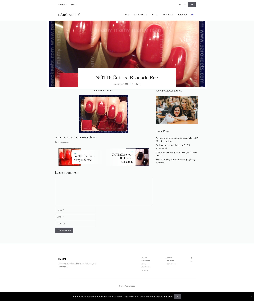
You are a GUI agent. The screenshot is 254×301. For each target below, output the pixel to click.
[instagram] (180, 4)
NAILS (144, 264)
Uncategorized (63, 142)
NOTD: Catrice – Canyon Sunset (84, 158)
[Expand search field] (192, 4)
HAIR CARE (146, 267)
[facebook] (184, 4)
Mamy (138, 84)
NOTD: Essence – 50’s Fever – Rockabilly (122, 158)
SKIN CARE (146, 261)
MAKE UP (145, 270)
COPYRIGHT (171, 264)
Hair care (168, 15)
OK (177, 296)
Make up (182, 15)
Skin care (142, 14)
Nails (155, 15)
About (74, 4)
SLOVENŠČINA (89, 137)
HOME (127, 15)
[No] (251, 296)
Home (144, 258)
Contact (62, 4)
